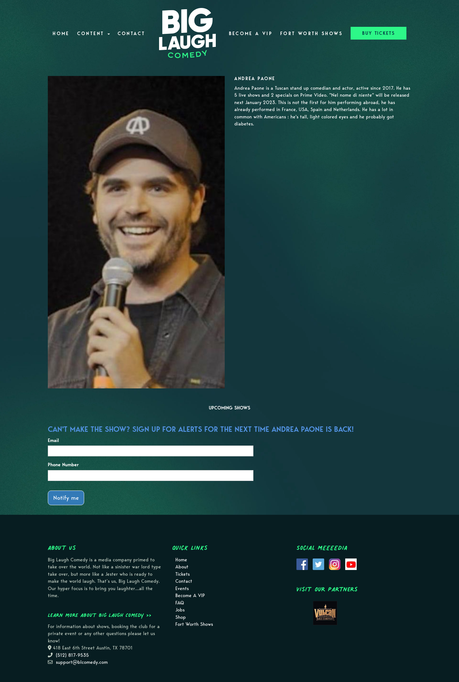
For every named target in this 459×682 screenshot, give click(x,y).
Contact (131, 33)
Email (53, 440)
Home (61, 33)
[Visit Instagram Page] (334, 563)
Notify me (66, 497)
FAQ (179, 603)
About (181, 567)
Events (182, 588)
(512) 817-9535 (72, 655)
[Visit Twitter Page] (318, 563)
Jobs (180, 610)
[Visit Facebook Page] (302, 563)
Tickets (182, 574)
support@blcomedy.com (82, 662)
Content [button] (93, 33)
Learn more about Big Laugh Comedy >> (99, 615)
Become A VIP (251, 33)
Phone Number (63, 465)
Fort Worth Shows (311, 33)
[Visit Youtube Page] (351, 563)
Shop (180, 617)
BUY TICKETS (378, 33)
